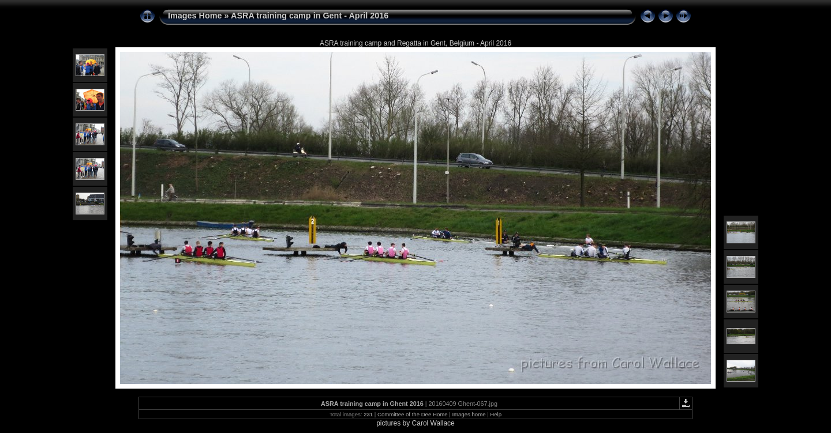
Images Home (195, 15)
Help (495, 414)
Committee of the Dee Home (412, 414)
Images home (468, 414)
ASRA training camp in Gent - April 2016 (309, 15)
